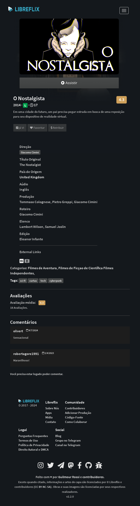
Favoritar (37, 128)
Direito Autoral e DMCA (33, 449)
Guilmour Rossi (69, 477)
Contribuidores (75, 408)
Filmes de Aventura (42, 268)
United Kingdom (31, 177)
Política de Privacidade (33, 445)
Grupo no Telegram (68, 440)
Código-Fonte (74, 417)
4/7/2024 (32, 330)
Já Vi (20, 128)
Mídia (49, 417)
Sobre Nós (52, 408)
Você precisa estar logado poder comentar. (36, 374)
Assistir (69, 82)
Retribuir (57, 128)
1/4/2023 (48, 353)
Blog (58, 436)
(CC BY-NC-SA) (43, 487)
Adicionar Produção (78, 413)
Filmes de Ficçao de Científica (80, 268)
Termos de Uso (28, 440)
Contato (50, 422)
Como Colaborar (76, 422)
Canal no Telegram (67, 445)
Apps (48, 413)
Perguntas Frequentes (33, 436)
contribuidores (93, 477)
